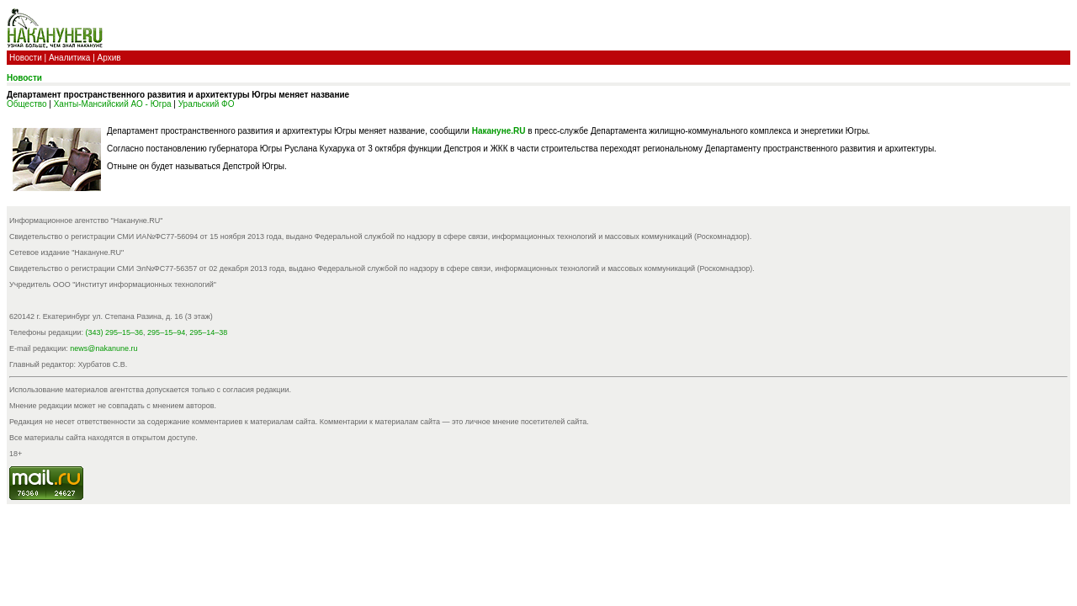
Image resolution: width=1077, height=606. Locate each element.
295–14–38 (208, 332)
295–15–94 (166, 332)
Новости (25, 57)
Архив (109, 57)
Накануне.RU (499, 131)
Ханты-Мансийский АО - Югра (113, 104)
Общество (27, 104)
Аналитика (70, 57)
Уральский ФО (206, 104)
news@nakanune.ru (103, 348)
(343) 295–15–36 (115, 332)
